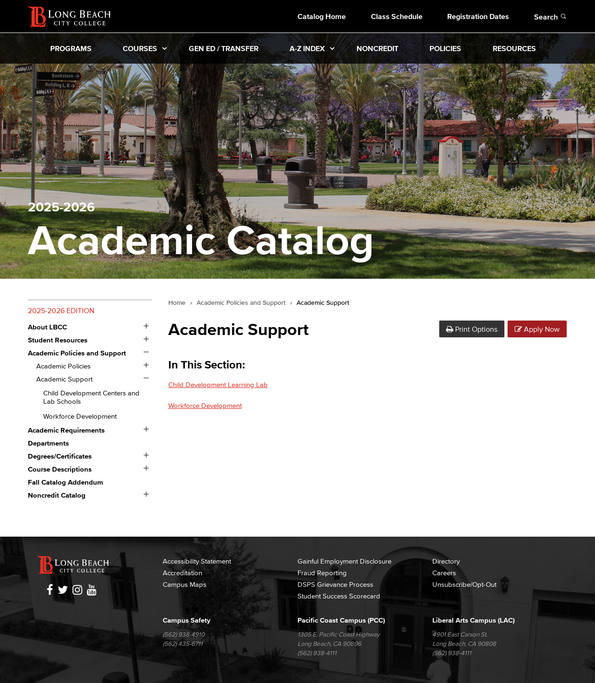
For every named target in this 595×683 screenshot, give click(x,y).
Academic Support (64, 379)
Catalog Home (322, 16)
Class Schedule (397, 16)
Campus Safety (187, 620)
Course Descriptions (60, 469)
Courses (140, 48)
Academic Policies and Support (77, 353)
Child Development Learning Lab (218, 384)
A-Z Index (307, 48)
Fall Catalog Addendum (65, 482)
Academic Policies (63, 366)
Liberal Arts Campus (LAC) (473, 620)
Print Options (471, 329)
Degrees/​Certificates (60, 456)
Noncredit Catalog (57, 495)
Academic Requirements (66, 430)
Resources (514, 48)
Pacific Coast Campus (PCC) (341, 620)
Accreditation (182, 573)
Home (176, 303)
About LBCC (47, 327)
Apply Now (537, 329)
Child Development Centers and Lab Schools (91, 397)
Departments (48, 443)
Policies (445, 48)
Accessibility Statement (197, 561)
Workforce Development (80, 416)
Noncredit (377, 48)
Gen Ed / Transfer (223, 48)
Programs (71, 48)
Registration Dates (478, 16)
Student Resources (57, 340)
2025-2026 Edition (61, 310)
